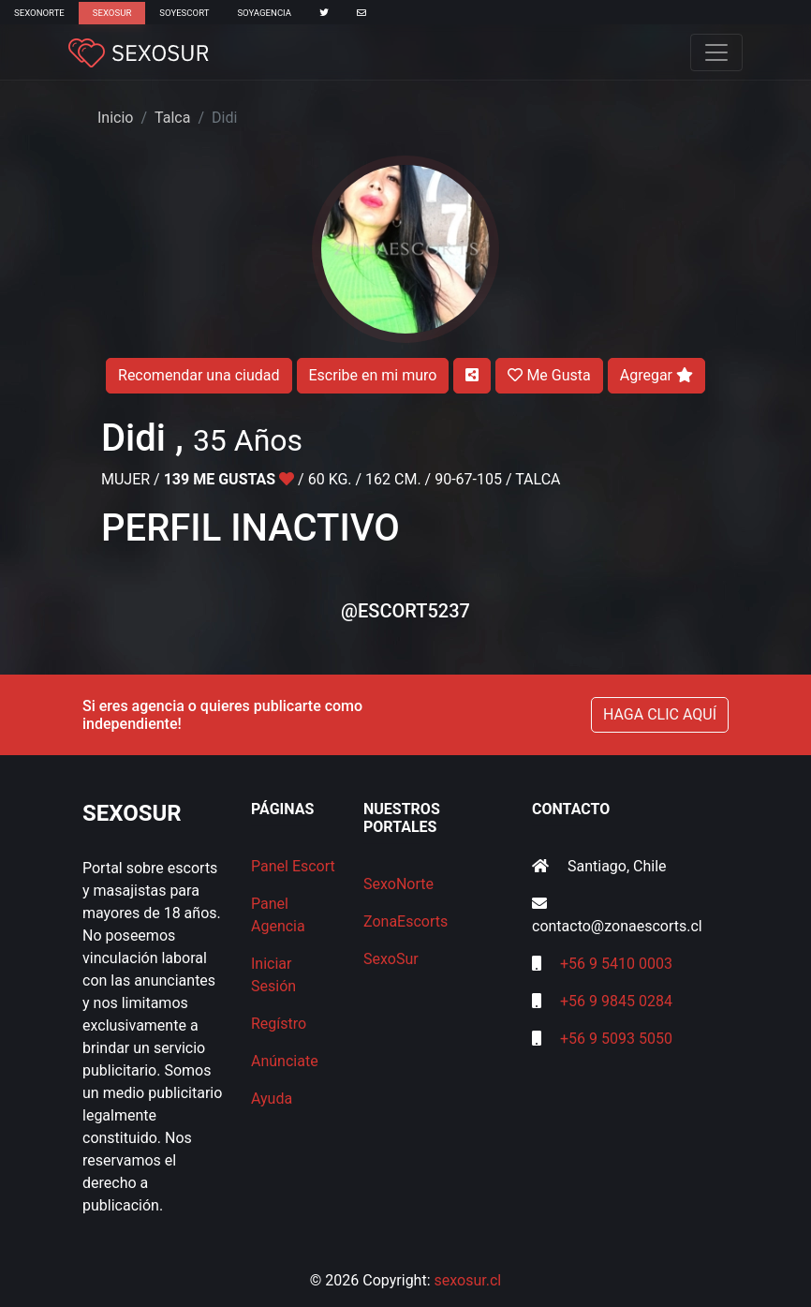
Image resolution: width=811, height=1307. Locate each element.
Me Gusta (549, 375)
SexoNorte (39, 12)
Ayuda (271, 1098)
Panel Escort (293, 866)
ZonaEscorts (405, 921)
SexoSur (112, 12)
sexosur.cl (468, 1280)
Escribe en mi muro (373, 375)
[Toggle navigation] (716, 52)
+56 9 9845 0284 (616, 1001)
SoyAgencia (264, 12)
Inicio (115, 117)
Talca (172, 117)
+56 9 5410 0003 (616, 964)
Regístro (278, 1023)
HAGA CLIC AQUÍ (659, 714)
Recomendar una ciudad (198, 375)
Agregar (656, 375)
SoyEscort (184, 12)
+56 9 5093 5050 (616, 1038)
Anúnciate (284, 1061)
